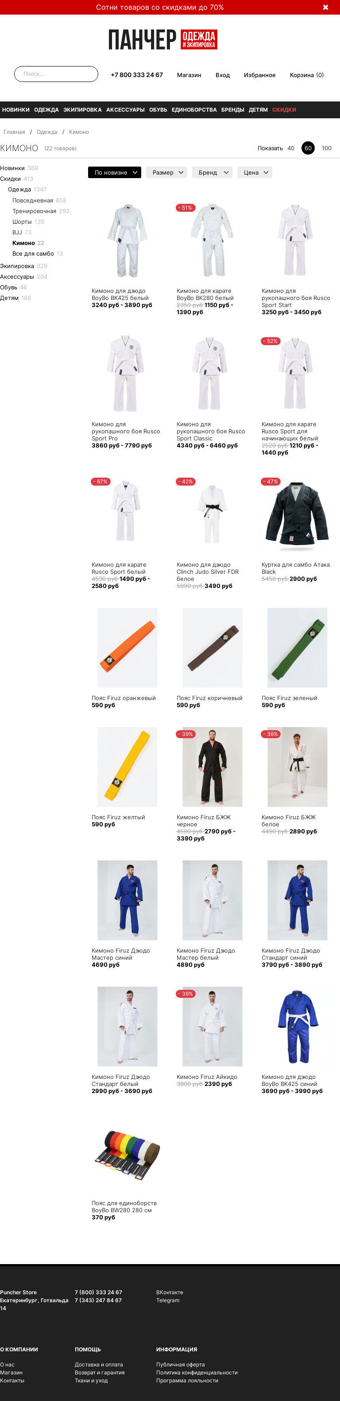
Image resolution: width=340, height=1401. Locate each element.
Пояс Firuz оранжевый (124, 697)
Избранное (260, 74)
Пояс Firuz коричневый (210, 697)
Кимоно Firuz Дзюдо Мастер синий (121, 954)
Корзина (302, 74)
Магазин (189, 74)
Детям (258, 109)
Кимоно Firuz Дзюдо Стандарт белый (121, 1080)
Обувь (158, 109)
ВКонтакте (169, 1292)
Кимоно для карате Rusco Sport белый (119, 568)
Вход (223, 74)
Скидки (284, 109)
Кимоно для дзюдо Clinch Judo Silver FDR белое (208, 571)
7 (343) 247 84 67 (98, 1300)
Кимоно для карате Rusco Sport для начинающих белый (290, 431)
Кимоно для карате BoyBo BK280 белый (205, 294)
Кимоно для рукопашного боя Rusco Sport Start (296, 297)
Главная (14, 131)
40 (290, 148)
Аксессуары (125, 109)
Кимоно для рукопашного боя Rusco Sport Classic (211, 431)
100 (327, 148)
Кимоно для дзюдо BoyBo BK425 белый (120, 294)
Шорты (28, 221)
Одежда (46, 109)
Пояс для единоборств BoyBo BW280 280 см (124, 1206)
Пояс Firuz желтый (118, 817)
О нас (7, 1364)
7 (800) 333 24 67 (98, 1292)
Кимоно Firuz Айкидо (207, 1076)
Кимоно (28, 242)
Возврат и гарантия (100, 1372)
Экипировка (82, 109)
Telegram (167, 1300)
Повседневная (39, 200)
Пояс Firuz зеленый (289, 697)
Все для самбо (37, 253)
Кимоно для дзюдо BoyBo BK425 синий (289, 1080)
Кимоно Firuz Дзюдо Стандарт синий (291, 954)
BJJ (21, 232)
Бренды (232, 109)
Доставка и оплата (99, 1364)
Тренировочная (41, 210)
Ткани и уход (91, 1380)
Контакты (12, 1380)
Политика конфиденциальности (197, 1372)
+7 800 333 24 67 (137, 74)
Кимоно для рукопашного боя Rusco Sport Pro (126, 431)
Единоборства (194, 109)
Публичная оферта (180, 1364)
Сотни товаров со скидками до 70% (160, 7)
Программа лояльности (187, 1380)
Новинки (16, 109)
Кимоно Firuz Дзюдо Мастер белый (206, 954)
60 (308, 148)
